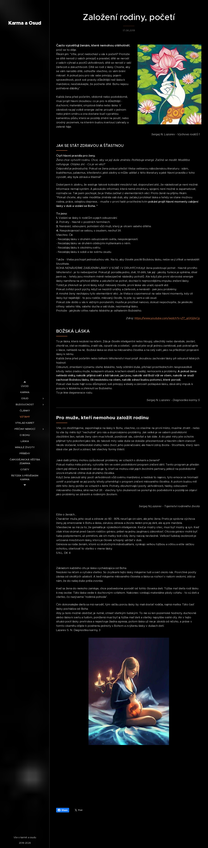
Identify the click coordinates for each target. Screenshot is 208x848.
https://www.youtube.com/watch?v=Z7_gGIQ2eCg (167, 318)
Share (63, 810)
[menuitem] (25, 386)
